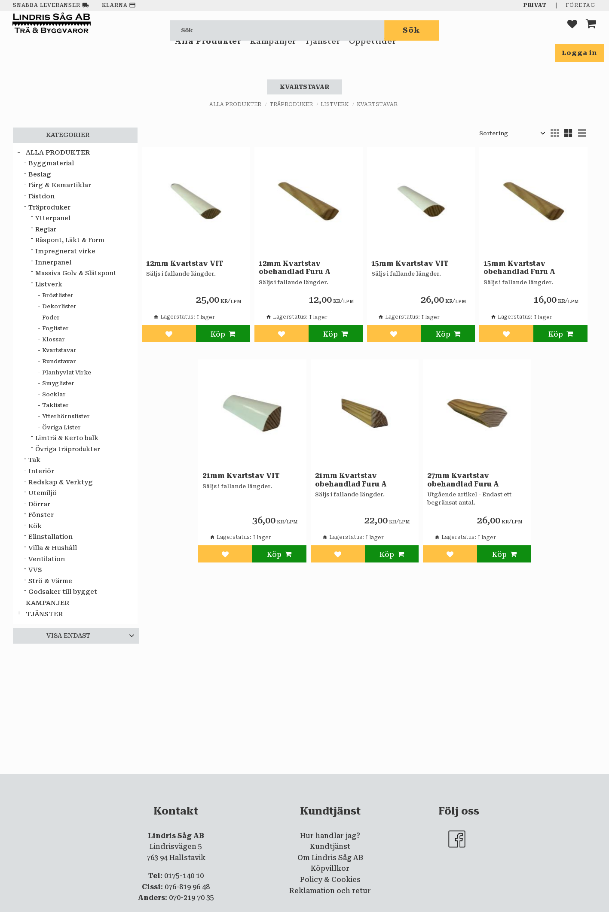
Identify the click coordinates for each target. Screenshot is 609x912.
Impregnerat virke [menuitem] (65, 251)
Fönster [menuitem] (41, 515)
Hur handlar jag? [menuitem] (330, 836)
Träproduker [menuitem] (49, 207)
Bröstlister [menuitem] (57, 295)
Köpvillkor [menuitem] (330, 868)
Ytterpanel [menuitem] (52, 218)
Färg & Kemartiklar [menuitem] (59, 185)
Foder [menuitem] (51, 317)
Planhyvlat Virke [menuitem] (66, 372)
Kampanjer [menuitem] (273, 55)
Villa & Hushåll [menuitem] (52, 548)
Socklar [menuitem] (54, 394)
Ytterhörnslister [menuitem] (66, 416)
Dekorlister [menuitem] (59, 306)
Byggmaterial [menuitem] (51, 163)
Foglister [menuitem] (55, 328)
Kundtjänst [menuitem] (330, 846)
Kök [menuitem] (35, 526)
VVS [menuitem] (35, 570)
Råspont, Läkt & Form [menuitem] (69, 240)
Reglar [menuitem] (45, 229)
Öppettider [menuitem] (372, 55)
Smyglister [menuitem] (58, 383)
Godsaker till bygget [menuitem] (62, 592)
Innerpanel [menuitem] (53, 262)
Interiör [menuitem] (41, 471)
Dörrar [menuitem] (39, 504)
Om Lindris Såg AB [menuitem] (330, 858)
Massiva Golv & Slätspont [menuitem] (75, 273)
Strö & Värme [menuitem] (50, 581)
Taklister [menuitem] (55, 405)
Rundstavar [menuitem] (59, 361)
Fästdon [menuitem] (41, 196)
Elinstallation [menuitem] (50, 537)
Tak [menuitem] (34, 460)
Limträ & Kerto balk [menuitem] (66, 438)
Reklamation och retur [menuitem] (330, 891)
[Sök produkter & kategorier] (277, 30)
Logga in (579, 53)
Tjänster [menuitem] (322, 55)
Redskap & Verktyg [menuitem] (60, 482)
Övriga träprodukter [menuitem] (67, 449)
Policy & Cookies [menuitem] (330, 880)
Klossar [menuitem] (53, 339)
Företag (580, 5)
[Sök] (411, 30)
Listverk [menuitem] (48, 284)
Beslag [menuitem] (39, 174)
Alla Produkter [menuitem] (208, 55)
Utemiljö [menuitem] (42, 493)
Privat (535, 5)
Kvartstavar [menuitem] (59, 350)
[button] (572, 30)
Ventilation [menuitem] (46, 559)
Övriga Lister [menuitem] (61, 427)
